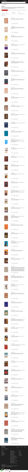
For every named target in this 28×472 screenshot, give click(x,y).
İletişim (2, 455)
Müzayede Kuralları (3, 453)
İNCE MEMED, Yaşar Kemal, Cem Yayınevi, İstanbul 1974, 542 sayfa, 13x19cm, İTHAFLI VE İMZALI (17, 242)
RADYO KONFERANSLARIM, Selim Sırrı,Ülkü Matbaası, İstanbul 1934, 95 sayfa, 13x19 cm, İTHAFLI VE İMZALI (18, 421)
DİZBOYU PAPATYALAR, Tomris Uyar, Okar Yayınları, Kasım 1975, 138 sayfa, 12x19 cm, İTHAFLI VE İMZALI (17, 233)
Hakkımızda (2, 452)
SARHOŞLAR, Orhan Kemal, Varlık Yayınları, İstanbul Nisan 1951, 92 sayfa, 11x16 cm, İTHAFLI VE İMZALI (17, 182)
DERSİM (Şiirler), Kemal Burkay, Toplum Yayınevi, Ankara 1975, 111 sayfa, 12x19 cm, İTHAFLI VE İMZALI (17, 396)
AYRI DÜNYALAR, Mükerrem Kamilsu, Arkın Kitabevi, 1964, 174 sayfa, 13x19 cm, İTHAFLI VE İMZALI (17, 157)
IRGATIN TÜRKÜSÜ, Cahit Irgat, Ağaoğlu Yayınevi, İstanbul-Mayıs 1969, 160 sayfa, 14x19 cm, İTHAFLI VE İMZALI (17, 106)
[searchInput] (14, 2)
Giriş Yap (20, 452)
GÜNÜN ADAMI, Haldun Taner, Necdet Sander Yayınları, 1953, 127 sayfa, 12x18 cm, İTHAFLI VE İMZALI (17, 140)
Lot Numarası (13, 12)
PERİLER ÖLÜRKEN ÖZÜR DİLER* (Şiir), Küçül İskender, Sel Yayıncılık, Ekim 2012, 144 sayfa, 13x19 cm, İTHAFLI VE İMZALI (17, 379)
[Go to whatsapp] (2, 470)
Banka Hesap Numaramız (12, 452)
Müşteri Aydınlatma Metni (12, 455)
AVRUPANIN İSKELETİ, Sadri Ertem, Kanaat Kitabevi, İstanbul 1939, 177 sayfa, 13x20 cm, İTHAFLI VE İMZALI (18, 216)
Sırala (19, 12)
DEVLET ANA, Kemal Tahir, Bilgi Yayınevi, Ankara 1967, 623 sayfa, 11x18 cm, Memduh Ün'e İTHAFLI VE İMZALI (18, 413)
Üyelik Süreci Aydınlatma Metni (13, 456)
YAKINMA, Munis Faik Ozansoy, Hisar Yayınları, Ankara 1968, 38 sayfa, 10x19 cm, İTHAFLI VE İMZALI (18, 148)
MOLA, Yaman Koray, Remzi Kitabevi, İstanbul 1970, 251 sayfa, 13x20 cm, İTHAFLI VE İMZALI (17, 362)
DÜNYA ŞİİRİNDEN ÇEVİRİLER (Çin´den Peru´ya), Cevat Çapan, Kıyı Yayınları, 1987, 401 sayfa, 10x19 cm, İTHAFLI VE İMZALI (17, 36)
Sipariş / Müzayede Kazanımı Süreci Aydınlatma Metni (13, 457)
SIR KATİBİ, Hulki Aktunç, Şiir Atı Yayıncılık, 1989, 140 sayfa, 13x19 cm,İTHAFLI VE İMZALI (17, 285)
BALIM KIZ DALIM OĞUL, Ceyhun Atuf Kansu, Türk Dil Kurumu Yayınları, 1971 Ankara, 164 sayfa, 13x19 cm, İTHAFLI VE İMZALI (17, 311)
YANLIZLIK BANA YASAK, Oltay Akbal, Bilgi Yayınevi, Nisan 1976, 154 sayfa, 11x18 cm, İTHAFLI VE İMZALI (17, 336)
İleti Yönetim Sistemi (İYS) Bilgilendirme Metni (12, 462)
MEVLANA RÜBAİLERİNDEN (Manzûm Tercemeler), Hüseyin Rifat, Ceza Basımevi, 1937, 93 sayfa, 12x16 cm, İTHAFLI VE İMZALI (17, 404)
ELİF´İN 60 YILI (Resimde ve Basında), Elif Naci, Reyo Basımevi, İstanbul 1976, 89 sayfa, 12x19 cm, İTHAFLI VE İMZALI (18, 345)
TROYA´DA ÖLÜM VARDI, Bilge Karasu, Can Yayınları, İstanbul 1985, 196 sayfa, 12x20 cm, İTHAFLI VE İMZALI (17, 199)
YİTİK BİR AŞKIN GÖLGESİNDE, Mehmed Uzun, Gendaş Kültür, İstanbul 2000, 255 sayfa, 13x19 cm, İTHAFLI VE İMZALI (18, 370)
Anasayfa (2, 4)
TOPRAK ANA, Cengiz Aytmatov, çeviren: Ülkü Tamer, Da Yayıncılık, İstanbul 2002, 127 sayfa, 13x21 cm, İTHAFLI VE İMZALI (17, 387)
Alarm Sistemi (20, 453)
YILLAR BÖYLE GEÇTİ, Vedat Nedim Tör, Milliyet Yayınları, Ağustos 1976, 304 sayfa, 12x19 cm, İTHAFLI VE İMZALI (18, 191)
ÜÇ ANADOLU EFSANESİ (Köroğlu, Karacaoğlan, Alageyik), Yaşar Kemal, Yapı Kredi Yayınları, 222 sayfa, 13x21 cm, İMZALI (17, 250)
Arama (6, 12)
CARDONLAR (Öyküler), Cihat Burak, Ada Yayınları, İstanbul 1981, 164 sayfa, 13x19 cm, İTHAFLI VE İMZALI (18, 328)
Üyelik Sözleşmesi (12, 453)
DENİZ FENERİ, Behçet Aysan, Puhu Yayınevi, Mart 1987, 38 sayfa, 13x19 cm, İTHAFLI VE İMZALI (18, 123)
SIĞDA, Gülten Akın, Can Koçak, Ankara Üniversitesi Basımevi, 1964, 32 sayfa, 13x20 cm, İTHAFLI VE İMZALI (18, 114)
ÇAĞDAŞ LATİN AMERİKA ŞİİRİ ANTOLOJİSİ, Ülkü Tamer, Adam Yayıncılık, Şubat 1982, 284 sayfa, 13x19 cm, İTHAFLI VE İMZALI (17, 225)
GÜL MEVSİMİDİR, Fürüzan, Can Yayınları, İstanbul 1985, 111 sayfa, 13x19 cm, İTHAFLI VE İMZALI (17, 174)
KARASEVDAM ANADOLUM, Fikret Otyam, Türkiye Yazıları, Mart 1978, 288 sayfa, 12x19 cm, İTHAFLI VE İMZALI (18, 165)
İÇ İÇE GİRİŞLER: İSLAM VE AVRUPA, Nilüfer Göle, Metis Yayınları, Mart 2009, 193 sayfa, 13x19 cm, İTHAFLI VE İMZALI (18, 208)
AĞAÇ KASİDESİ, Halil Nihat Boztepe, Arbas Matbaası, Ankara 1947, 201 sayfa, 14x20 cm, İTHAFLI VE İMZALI (18, 97)
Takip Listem (20, 455)
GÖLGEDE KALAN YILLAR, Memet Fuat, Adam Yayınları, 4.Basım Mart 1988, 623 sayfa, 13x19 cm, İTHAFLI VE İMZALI (17, 259)
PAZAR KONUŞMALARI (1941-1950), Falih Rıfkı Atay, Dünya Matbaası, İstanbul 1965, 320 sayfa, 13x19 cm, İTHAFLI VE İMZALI (18, 319)
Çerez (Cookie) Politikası (12, 459)
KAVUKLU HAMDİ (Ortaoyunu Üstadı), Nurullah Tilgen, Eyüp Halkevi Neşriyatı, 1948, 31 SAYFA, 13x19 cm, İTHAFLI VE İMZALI (18, 276)
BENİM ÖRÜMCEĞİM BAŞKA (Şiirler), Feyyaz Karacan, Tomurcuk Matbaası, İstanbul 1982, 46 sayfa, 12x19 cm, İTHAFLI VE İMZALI (17, 353)
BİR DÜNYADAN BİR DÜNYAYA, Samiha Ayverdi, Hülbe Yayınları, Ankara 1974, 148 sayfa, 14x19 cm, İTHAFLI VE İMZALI (17, 302)
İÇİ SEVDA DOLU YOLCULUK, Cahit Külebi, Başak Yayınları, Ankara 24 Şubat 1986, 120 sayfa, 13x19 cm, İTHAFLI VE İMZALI (18, 131)
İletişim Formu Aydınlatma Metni (13, 458)
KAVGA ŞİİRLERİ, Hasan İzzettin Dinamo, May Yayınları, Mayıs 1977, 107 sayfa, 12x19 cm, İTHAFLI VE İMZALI (18, 45)
